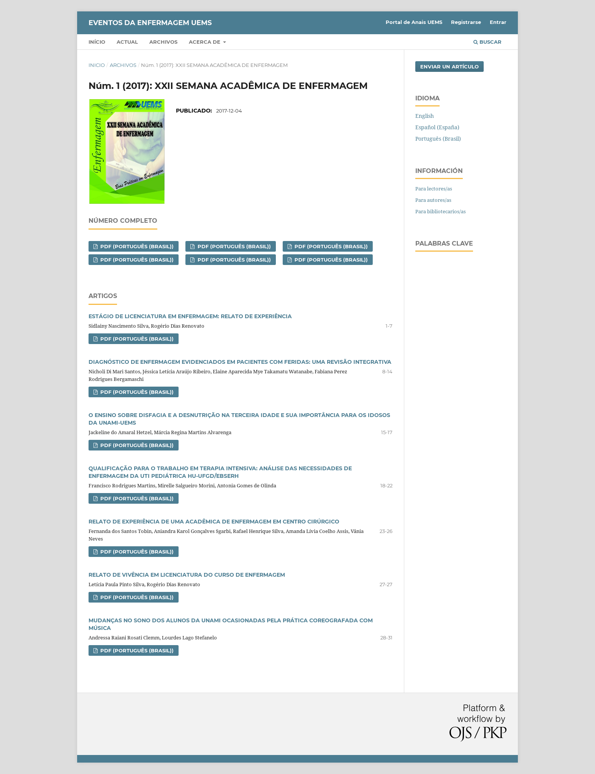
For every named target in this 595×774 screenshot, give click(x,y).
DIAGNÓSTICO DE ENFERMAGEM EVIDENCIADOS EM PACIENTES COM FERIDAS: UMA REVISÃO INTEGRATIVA (240, 361)
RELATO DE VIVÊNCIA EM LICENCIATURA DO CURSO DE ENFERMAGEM (187, 574)
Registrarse (466, 22)
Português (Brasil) (438, 138)
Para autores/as (433, 200)
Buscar (487, 42)
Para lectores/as (433, 188)
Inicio (97, 65)
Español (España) (437, 127)
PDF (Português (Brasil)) (136, 246)
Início (97, 42)
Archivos (163, 42)
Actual (127, 42)
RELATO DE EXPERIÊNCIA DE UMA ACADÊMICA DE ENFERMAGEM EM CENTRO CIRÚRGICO (214, 521)
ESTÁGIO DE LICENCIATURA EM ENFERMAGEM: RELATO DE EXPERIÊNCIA (190, 316)
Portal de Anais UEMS (414, 22)
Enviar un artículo (449, 66)
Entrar (498, 22)
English (424, 115)
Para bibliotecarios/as (440, 211)
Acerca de (205, 42)
